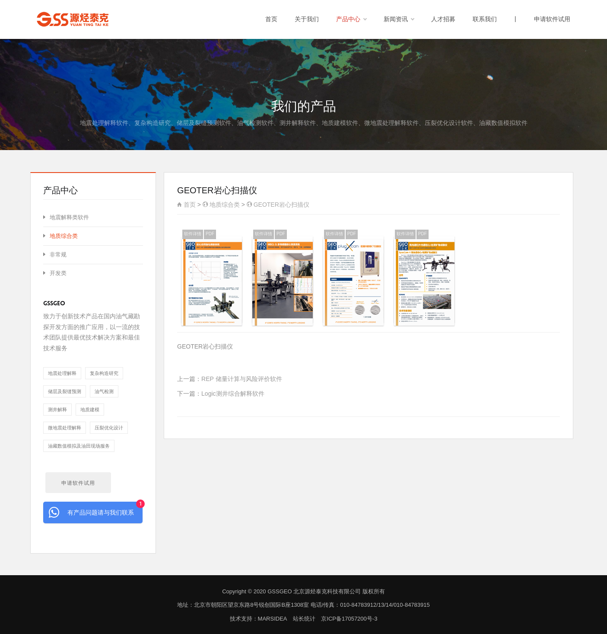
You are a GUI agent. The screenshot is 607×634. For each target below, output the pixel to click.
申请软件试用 (552, 19)
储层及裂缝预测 (64, 391)
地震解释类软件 (66, 217)
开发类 (55, 273)
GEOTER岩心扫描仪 (278, 204)
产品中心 (351, 19)
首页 (271, 19)
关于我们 (307, 19)
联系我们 (485, 19)
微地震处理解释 (64, 427)
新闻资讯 (399, 19)
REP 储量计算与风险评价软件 (241, 378)
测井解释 (57, 409)
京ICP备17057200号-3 (349, 618)
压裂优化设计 (109, 427)
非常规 (55, 254)
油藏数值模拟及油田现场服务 (79, 445)
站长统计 (304, 618)
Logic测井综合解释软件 (232, 393)
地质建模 (89, 409)
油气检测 (104, 391)
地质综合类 (221, 204)
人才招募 (443, 19)
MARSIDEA (272, 618)
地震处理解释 (62, 373)
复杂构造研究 (104, 373)
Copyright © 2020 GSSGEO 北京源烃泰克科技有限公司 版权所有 (303, 591)
